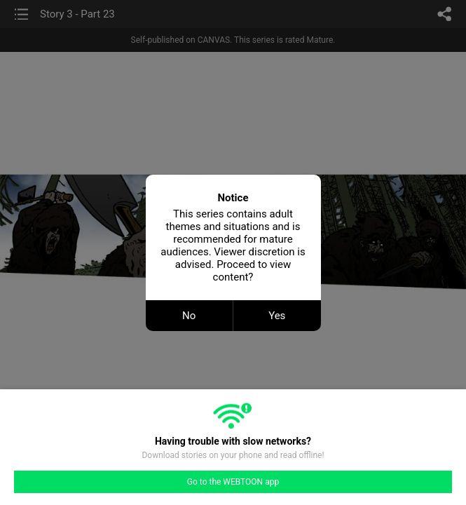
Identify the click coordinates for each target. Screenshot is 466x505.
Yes (276, 315)
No (189, 315)
